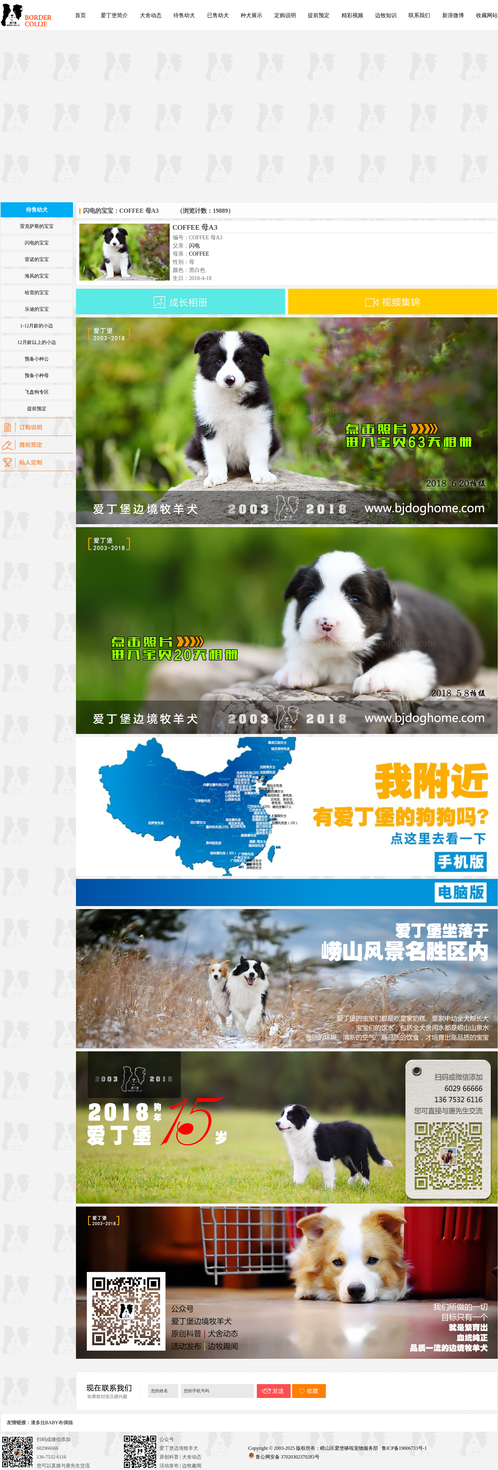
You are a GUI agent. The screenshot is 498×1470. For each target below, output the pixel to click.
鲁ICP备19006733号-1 (405, 1448)
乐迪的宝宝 (37, 309)
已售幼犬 (218, 15)
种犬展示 (251, 15)
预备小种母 (37, 375)
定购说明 (285, 15)
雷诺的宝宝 (37, 259)
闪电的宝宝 (37, 242)
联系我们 (419, 15)
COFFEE (199, 254)
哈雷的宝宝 (37, 292)
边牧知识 (386, 15)
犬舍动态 (151, 15)
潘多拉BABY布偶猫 (52, 1422)
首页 (80, 15)
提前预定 (318, 15)
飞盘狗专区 (37, 392)
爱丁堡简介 (114, 15)
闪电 (194, 246)
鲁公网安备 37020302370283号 (288, 1456)
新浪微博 (453, 15)
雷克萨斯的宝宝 (37, 226)
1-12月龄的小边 (36, 325)
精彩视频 (352, 15)
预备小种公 (37, 358)
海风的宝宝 (37, 276)
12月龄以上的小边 (36, 342)
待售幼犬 (184, 15)
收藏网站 (487, 15)
